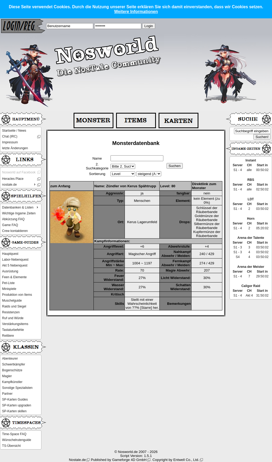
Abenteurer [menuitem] (10, 358)
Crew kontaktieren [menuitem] (15, 231)
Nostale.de (77, 460)
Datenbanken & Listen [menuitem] (20, 207)
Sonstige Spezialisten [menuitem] (17, 388)
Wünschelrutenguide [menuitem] (16, 440)
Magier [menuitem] (7, 376)
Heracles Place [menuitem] (13, 179)
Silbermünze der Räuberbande (207, 226)
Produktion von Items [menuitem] (17, 295)
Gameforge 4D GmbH (129, 460)
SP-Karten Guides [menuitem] (15, 399)
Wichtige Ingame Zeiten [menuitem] (19, 213)
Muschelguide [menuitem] (12, 300)
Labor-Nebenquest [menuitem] (15, 259)
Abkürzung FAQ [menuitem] (13, 219)
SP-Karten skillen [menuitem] (14, 411)
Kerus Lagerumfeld (142, 222)
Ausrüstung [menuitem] (10, 271)
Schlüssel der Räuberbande (207, 210)
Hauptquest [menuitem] (10, 254)
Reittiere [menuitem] (8, 336)
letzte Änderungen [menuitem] (15, 148)
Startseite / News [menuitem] (14, 130)
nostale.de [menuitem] (19, 184)
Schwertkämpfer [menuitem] (13, 364)
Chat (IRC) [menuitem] (9, 136)
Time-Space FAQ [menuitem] (14, 434)
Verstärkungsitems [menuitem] (15, 324)
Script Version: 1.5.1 (136, 456)
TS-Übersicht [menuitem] (11, 446)
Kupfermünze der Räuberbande (206, 234)
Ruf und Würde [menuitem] (13, 318)
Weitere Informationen (136, 11)
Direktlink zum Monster (204, 186)
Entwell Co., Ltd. (186, 460)
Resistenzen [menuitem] (11, 312)
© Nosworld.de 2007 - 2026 (136, 452)
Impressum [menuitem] (10, 142)
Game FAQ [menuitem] (10, 225)
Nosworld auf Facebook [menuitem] (19, 172)
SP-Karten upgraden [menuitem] (16, 405)
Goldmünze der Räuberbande (207, 218)
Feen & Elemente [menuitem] (14, 277)
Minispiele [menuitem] (9, 289)
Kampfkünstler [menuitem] (12, 382)
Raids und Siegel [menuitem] (14, 306)
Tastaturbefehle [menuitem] (13, 330)
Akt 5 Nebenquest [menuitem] (14, 265)
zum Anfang (60, 186)
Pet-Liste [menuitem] (8, 283)
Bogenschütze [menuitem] (12, 370)
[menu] (20, 139)
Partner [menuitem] (7, 394)
